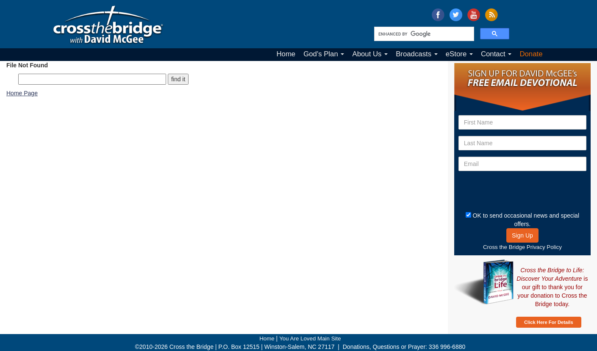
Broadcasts (417, 54)
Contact (496, 54)
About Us (370, 54)
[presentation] (508, 190)
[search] (423, 34)
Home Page (22, 93)
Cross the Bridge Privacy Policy (522, 247)
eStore (459, 54)
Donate (530, 54)
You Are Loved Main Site (310, 338)
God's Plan (323, 54)
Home (285, 54)
